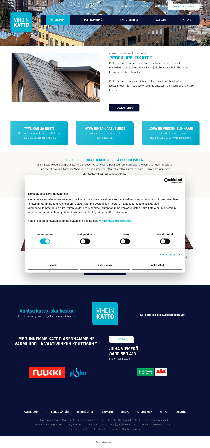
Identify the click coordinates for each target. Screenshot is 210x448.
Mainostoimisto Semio (105, 442)
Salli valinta (105, 265)
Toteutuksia (128, 6)
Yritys (144, 6)
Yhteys (186, 20)
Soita (121, 339)
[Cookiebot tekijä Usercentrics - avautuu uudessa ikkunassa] (166, 180)
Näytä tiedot (167, 254)
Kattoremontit (58, 20)
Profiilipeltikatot (137, 53)
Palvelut (160, 20)
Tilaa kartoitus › (124, 108)
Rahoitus (159, 6)
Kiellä (52, 265)
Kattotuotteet (129, 20)
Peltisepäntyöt (93, 20)
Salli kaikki (157, 265)
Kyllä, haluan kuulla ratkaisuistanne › (162, 315)
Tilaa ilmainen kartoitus (183, 6)
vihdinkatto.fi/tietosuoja (115, 220)
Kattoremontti (117, 53)
